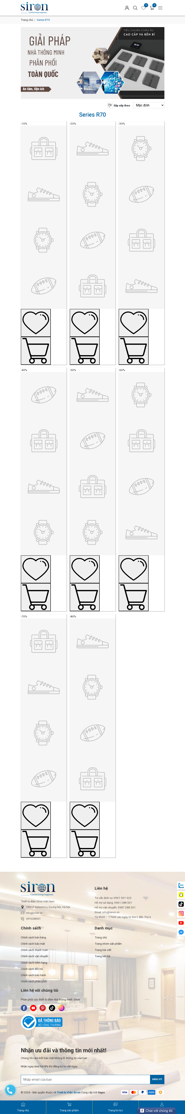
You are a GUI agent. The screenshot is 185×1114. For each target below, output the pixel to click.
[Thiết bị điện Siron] (69, 1092)
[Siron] (53, 8)
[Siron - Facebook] (24, 1008)
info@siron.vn (31, 913)
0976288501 (31, 918)
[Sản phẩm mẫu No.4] (44, 486)
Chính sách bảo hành (33, 975)
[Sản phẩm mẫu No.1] (44, 239)
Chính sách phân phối (34, 981)
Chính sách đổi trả (32, 968)
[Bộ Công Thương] (92, 1022)
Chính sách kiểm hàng (34, 962)
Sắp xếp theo (122, 105)
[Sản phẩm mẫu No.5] (92, 486)
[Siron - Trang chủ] (23, 1107)
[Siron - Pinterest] (43, 1008)
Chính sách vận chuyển (34, 956)
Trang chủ (27, 19)
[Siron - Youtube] (33, 1008)
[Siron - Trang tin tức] (115, 1107)
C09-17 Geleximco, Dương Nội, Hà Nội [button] (45, 907)
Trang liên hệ (102, 956)
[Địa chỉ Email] (92, 1079)
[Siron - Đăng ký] (161, 1107)
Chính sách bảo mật (33, 943)
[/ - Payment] (125, 1092)
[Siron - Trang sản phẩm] (69, 1107)
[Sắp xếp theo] (148, 105)
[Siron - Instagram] (61, 1008)
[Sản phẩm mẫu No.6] (141, 486)
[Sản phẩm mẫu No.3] (141, 239)
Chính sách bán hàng (33, 937)
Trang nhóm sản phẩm (108, 943)
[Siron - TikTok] (52, 1008)
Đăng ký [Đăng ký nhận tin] (157, 1079)
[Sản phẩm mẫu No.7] (44, 732)
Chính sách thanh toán (34, 950)
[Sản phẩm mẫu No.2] (92, 239)
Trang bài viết (103, 950)
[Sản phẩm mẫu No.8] (92, 732)
